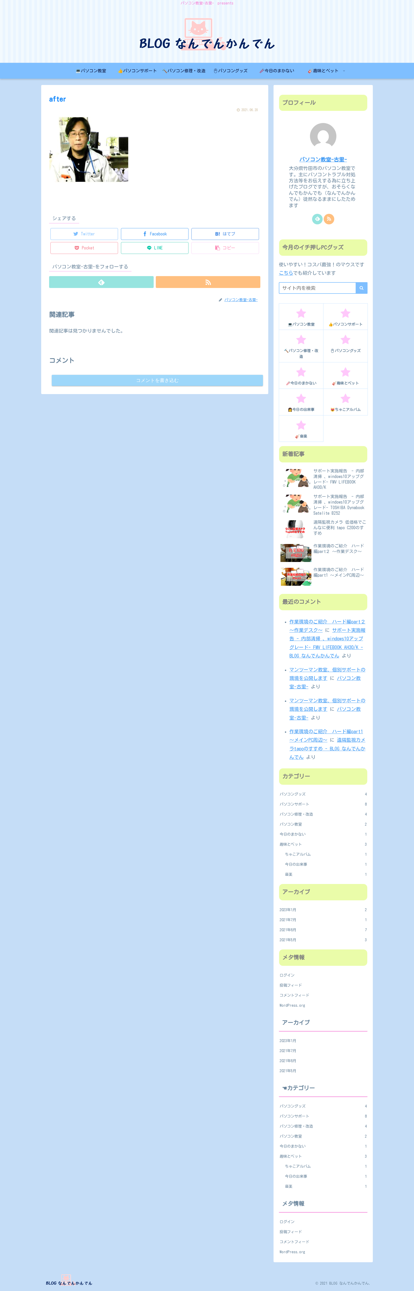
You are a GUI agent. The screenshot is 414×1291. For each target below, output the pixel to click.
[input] (323, 288)
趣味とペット (323, 844)
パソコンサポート (323, 804)
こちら (286, 273)
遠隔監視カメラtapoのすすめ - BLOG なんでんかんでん (327, 748)
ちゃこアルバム (326, 854)
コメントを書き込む (157, 380)
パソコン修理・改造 (323, 814)
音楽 (326, 874)
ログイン (287, 975)
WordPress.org (292, 1005)
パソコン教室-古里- (323, 159)
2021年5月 (323, 940)
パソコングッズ (323, 794)
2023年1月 (323, 910)
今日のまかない (323, 834)
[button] (362, 288)
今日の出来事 (326, 864)
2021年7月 (323, 920)
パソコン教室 (323, 824)
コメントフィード (294, 995)
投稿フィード (291, 985)
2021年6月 (323, 930)
